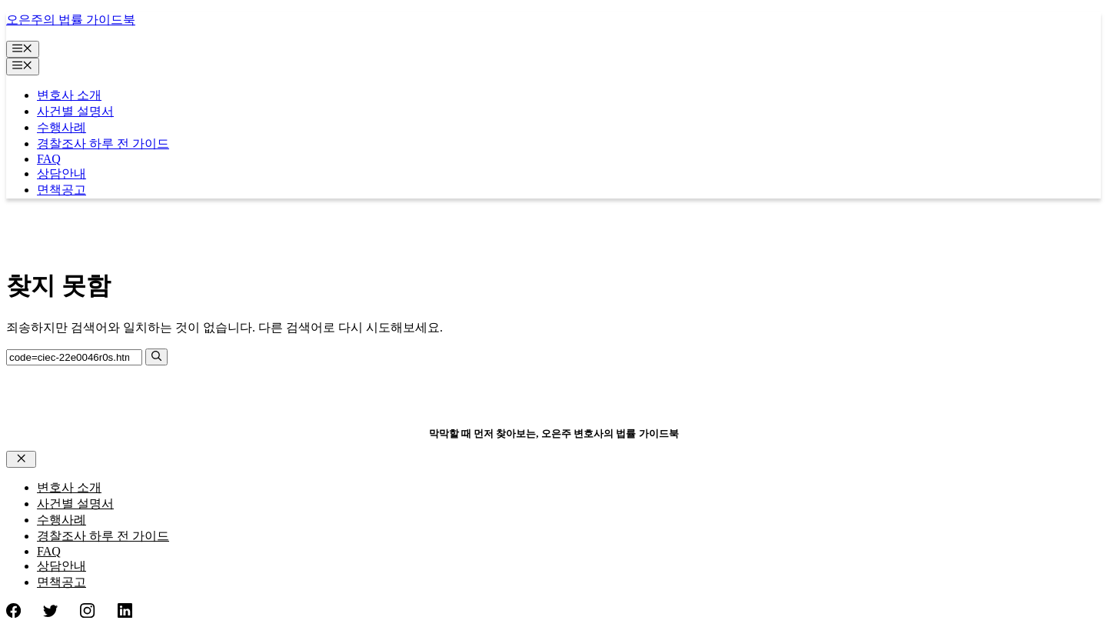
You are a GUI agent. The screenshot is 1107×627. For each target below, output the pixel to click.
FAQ (49, 158)
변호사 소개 (69, 95)
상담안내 (61, 173)
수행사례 (61, 127)
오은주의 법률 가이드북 (70, 19)
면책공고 (61, 189)
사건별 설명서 (75, 111)
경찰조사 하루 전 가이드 (103, 143)
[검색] (156, 357)
